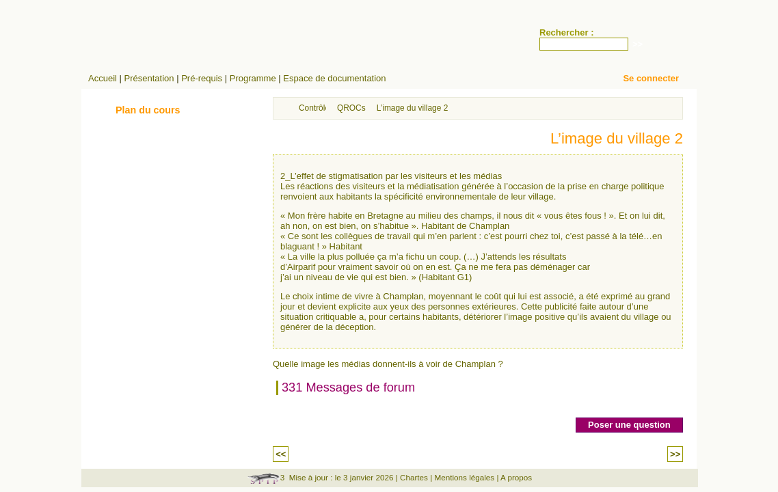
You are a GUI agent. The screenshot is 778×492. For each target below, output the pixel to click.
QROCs (351, 108)
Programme (253, 78)
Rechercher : (566, 32)
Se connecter (651, 78)
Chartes (414, 477)
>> (675, 454)
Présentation (149, 78)
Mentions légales (464, 477)
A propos (516, 477)
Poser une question (629, 425)
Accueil (102, 78)
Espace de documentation (334, 78)
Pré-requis (201, 78)
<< (281, 454)
